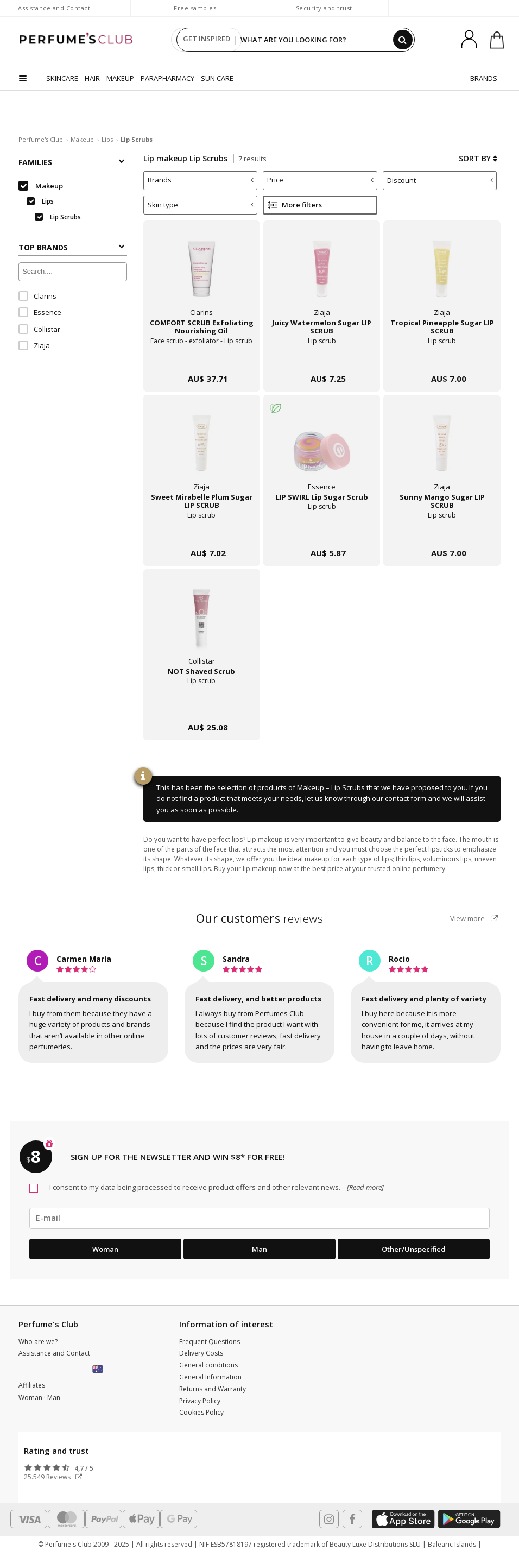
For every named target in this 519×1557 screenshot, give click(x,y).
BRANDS (483, 78)
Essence (39, 312)
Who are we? (38, 1341)
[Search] (403, 39)
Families (71, 162)
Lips (107, 139)
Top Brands (71, 247)
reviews (260, 918)
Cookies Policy (201, 1412)
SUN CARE (217, 78)
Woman (105, 1249)
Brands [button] (201, 180)
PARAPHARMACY (167, 78)
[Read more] (364, 1187)
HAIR (92, 78)
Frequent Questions (209, 1341)
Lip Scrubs (58, 217)
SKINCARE (62, 78)
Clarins (37, 296)
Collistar (39, 329)
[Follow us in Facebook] (352, 1519)
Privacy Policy (199, 1400)
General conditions (208, 1365)
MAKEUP (120, 78)
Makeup (82, 139)
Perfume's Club (40, 139)
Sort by (478, 158)
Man (259, 1249)
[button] (98, 1369)
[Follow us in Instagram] (329, 1519)
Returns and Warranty (212, 1389)
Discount (440, 180)
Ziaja (34, 345)
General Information (210, 1377)
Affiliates (31, 1385)
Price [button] (320, 180)
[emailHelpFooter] (259, 1218)
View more (474, 918)
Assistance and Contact (54, 8)
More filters (295, 205)
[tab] (200, 180)
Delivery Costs (201, 1353)
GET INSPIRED (206, 40)
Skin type (201, 205)
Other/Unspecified (414, 1249)
